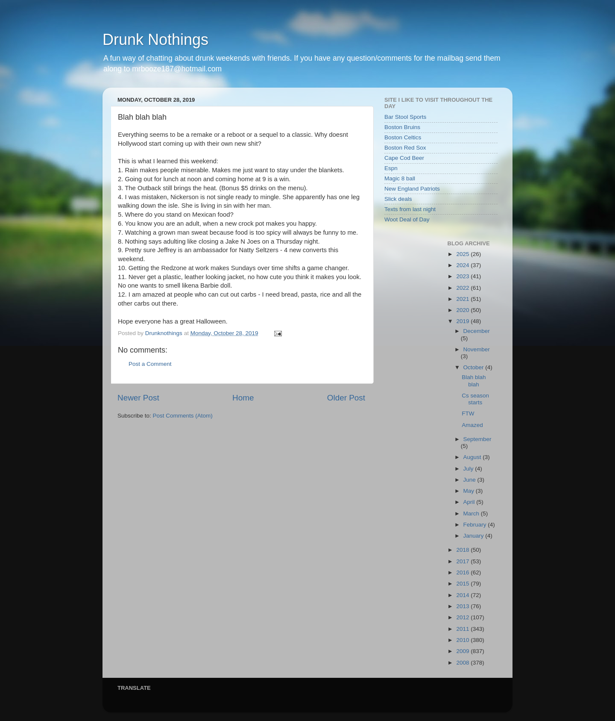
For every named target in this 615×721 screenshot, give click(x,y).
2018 (463, 550)
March (472, 513)
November (476, 349)
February (475, 524)
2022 (463, 288)
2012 (463, 617)
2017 (463, 561)
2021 (463, 299)
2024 (463, 265)
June (470, 480)
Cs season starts (475, 399)
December (476, 331)
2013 (463, 606)
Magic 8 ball (399, 178)
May (469, 491)
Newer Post (138, 397)
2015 (463, 583)
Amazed (472, 425)
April (470, 502)
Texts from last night (410, 209)
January (474, 536)
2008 (463, 662)
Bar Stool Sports (405, 117)
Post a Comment (150, 364)
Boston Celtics (402, 137)
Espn (391, 168)
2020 (463, 310)
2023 (463, 276)
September (477, 439)
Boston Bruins (402, 127)
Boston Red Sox (405, 147)
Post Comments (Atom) (183, 415)
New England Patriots (412, 188)
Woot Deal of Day (407, 219)
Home (243, 397)
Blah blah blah (474, 380)
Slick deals (398, 199)
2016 (463, 572)
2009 (463, 651)
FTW (468, 413)
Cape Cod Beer (404, 158)
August (473, 457)
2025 (463, 254)
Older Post (346, 397)
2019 (463, 321)
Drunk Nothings (155, 39)
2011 (463, 629)
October (474, 367)
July (469, 468)
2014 (463, 595)
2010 (463, 640)
